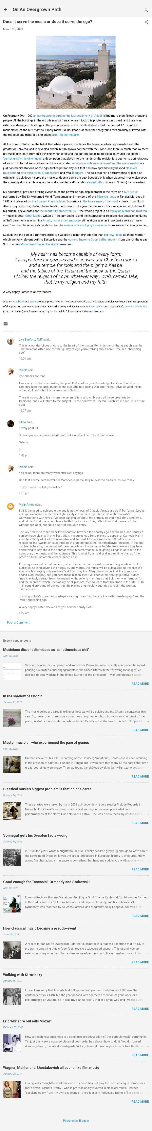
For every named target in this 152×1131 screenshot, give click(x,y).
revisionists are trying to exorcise (85, 225)
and (74, 220)
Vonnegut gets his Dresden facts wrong (35, 835)
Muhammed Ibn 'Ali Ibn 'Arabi (39, 244)
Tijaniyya (106, 196)
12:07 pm (25, 410)
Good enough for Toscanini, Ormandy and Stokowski (46, 882)
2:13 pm (24, 493)
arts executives (31, 173)
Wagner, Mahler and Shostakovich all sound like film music (51, 1068)
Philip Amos (26, 504)
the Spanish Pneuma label (48, 201)
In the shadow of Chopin (22, 696)
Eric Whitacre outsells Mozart (27, 1021)
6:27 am (24, 613)
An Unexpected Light (136, 306)
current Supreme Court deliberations (92, 239)
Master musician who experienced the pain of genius (46, 742)
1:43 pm (24, 455)
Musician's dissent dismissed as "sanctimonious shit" (46, 650)
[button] (146, 22)
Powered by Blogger (76, 1120)
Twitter (33, 301)
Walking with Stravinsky (22, 975)
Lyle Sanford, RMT (31, 339)
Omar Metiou (33, 216)
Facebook (18, 301)
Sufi (131, 192)
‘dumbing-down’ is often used (22, 158)
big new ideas (113, 235)
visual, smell (60, 220)
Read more (140, 683)
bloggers (78, 173)
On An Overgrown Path (37, 9)
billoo (22, 422)
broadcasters (50, 173)
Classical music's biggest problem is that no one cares (47, 789)
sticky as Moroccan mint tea (128, 211)
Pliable (23, 370)
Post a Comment (18, 622)
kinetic (47, 220)
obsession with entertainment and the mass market (105, 163)
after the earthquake (65, 135)
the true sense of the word (100, 201)
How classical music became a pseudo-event (39, 928)
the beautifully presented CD (58, 211)
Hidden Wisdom (94, 306)
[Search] (146, 11)
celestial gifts (94, 182)
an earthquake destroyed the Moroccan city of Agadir (68, 115)
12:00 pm (25, 358)
